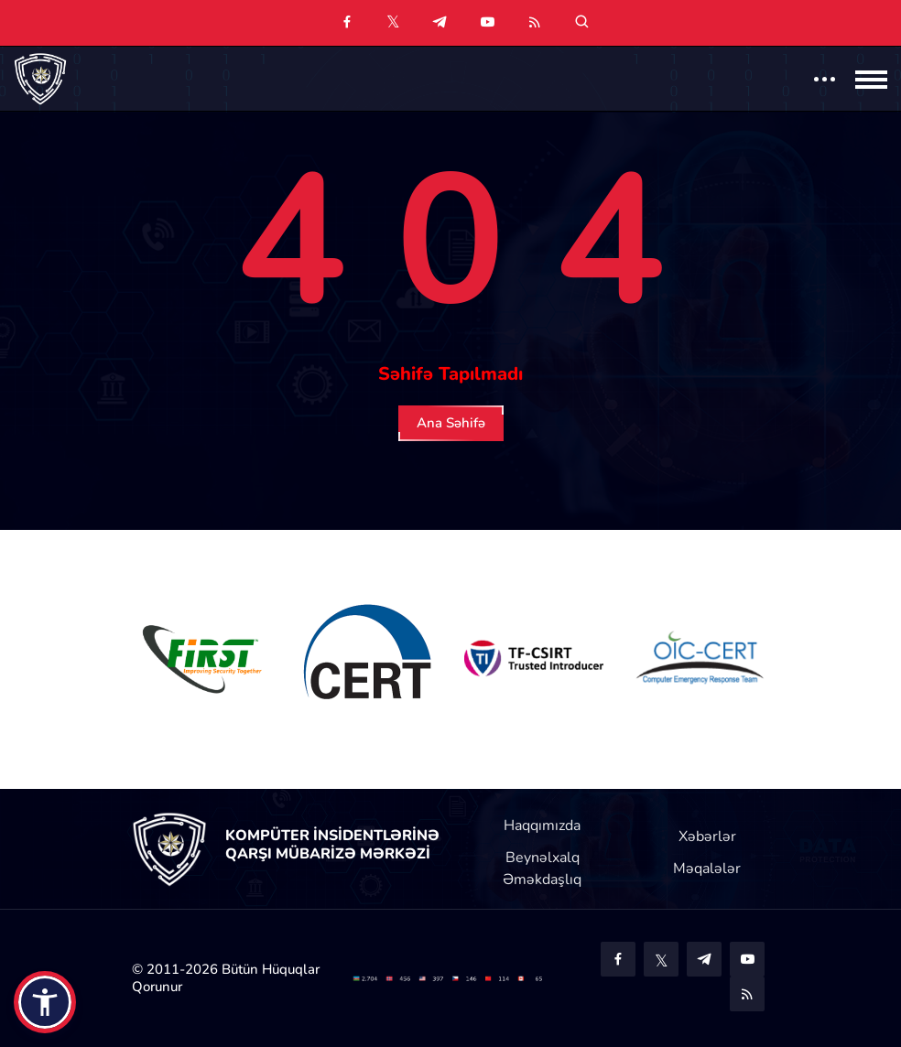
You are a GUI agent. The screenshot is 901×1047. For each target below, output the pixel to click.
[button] (44, 1002)
